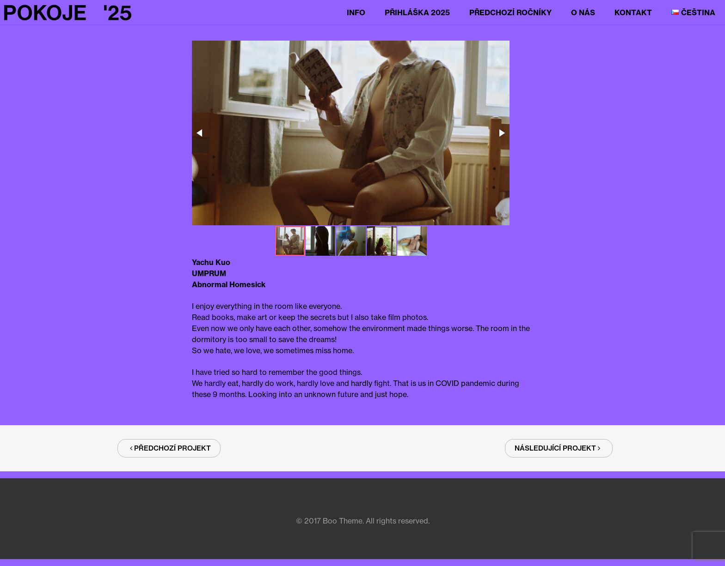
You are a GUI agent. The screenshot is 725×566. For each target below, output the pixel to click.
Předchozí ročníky (510, 12)
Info (356, 12)
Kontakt (633, 12)
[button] (350, 134)
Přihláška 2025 (417, 12)
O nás (583, 12)
